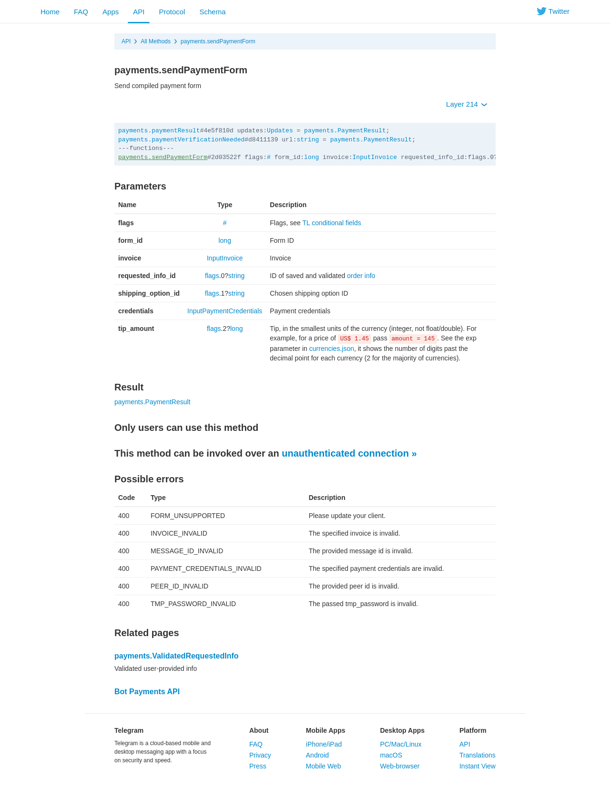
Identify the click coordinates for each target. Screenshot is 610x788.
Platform (473, 730)
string (307, 139)
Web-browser (399, 766)
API (138, 12)
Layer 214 (467, 104)
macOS (391, 755)
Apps (110, 12)
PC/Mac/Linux (400, 744)
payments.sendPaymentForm (218, 41)
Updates (280, 130)
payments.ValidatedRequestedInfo (176, 656)
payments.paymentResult (159, 130)
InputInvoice (375, 157)
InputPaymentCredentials (224, 311)
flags (212, 275)
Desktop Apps (402, 730)
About (258, 730)
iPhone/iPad (324, 744)
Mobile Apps (326, 730)
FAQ (81, 12)
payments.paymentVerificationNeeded (181, 139)
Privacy (260, 755)
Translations (477, 755)
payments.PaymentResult (345, 130)
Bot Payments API (147, 692)
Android (317, 755)
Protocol (172, 12)
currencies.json (331, 348)
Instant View (477, 766)
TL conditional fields (332, 223)
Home (50, 12)
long (311, 157)
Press (257, 766)
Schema (212, 12)
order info (361, 275)
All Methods (156, 41)
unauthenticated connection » (349, 453)
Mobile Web (323, 766)
